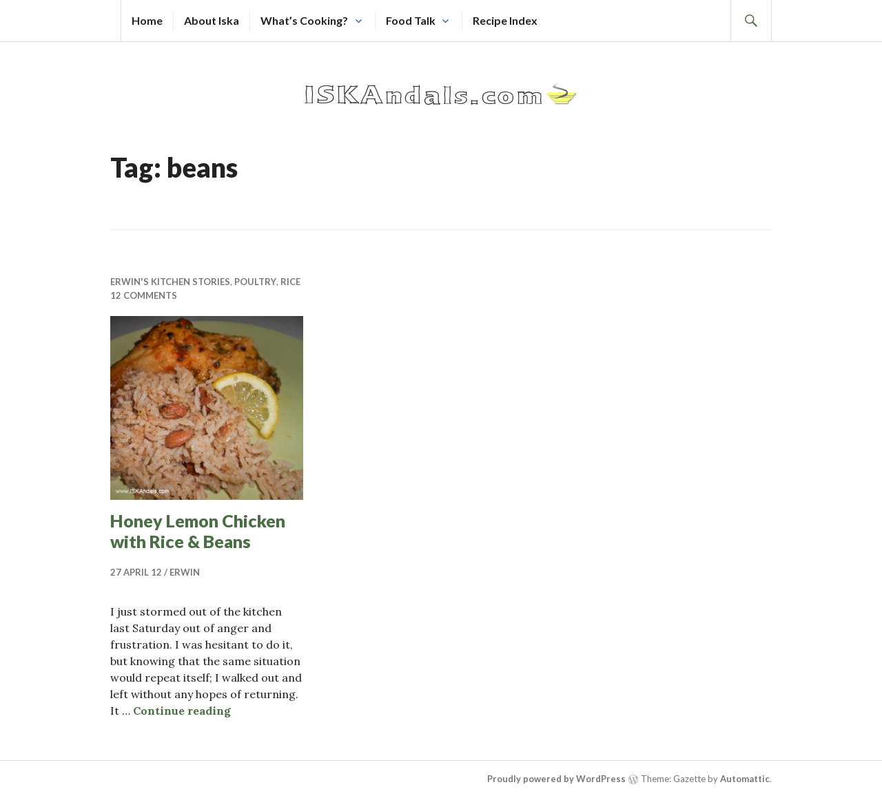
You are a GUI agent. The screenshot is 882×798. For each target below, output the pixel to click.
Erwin (185, 572)
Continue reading (182, 710)
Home (147, 20)
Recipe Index (505, 20)
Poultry (255, 281)
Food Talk (410, 20)
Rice (290, 281)
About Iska (211, 20)
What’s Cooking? (304, 20)
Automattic (745, 779)
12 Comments (143, 295)
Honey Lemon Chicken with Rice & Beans (197, 531)
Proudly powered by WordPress (556, 779)
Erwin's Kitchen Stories (170, 281)
